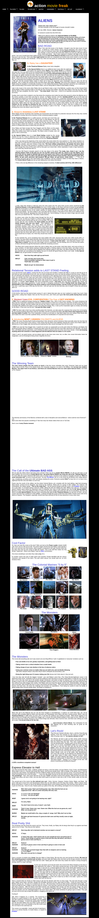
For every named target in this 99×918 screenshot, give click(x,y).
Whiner (50, 477)
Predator (76, 486)
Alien (28, 272)
